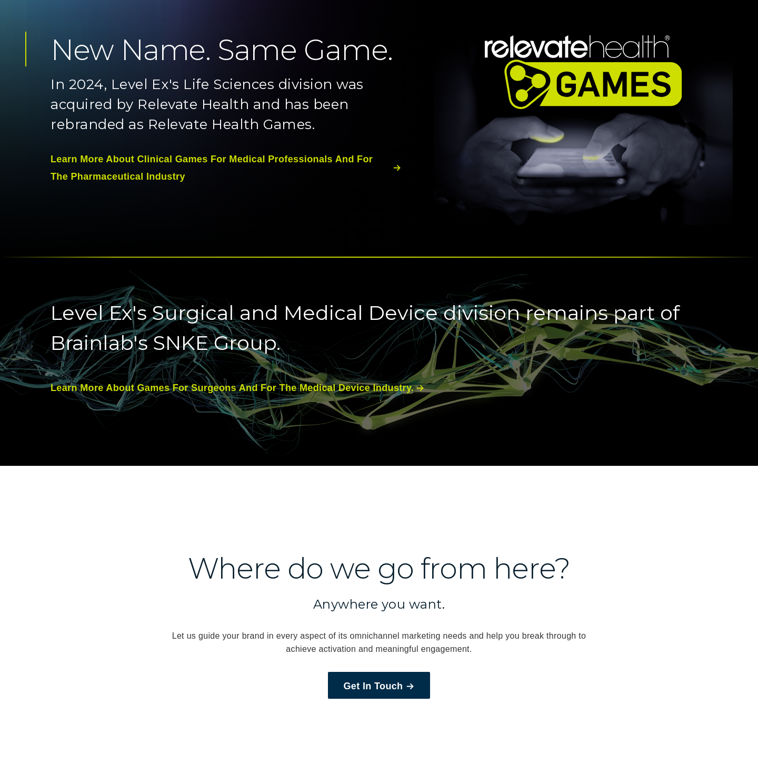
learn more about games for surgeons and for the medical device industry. (237, 387)
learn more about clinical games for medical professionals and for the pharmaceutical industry (226, 167)
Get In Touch (379, 686)
